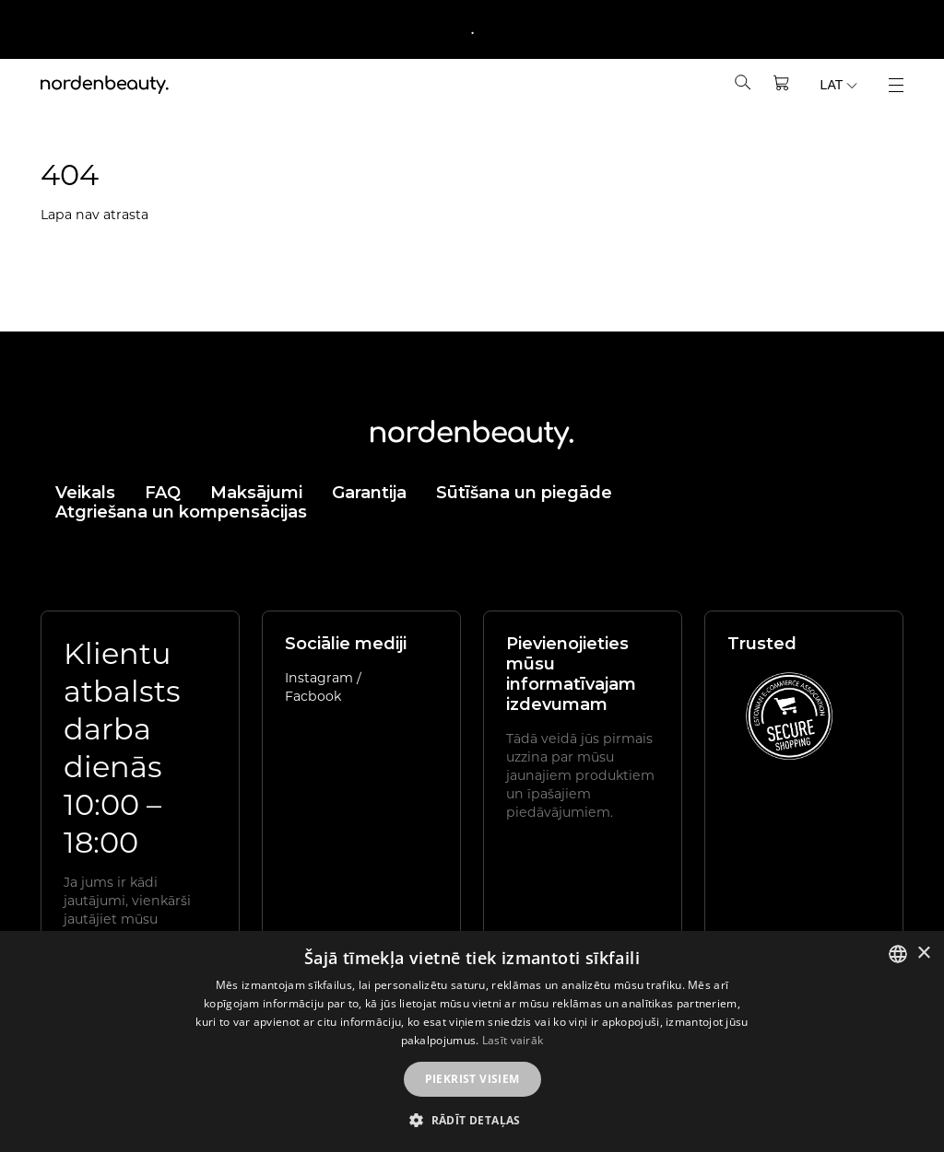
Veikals (85, 493)
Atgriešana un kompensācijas (181, 512)
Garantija (369, 493)
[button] (472, 1120)
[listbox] (898, 954)
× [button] (923, 953)
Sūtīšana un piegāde (524, 493)
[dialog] (472, 1041)
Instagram (321, 677)
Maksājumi (256, 493)
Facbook (313, 695)
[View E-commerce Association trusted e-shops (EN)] (789, 715)
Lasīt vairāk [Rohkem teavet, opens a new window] (513, 1040)
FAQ (163, 493)
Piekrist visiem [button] (472, 1079)
